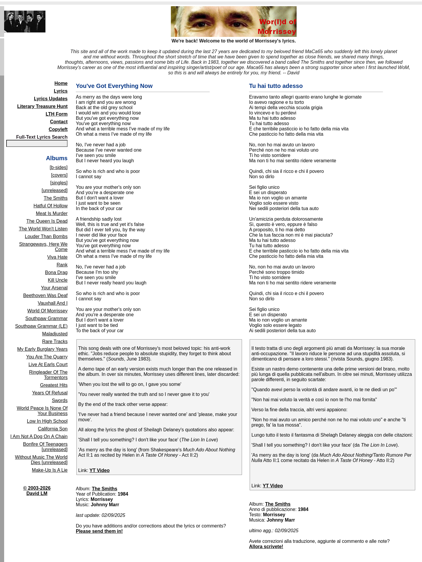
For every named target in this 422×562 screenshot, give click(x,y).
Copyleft (58, 129)
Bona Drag (56, 272)
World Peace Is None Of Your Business (42, 411)
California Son (53, 428)
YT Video (99, 470)
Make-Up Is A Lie (50, 470)
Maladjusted (55, 333)
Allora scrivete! (266, 546)
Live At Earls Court (48, 364)
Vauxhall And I (53, 303)
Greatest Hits (54, 385)
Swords (60, 400)
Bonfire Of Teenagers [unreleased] (45, 447)
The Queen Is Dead (47, 221)
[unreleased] (55, 190)
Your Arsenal (54, 287)
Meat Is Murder (52, 213)
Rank (62, 264)
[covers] (59, 175)
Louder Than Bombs (46, 236)
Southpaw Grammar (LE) (41, 326)
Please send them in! (99, 531)
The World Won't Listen (43, 228)
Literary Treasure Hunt (42, 106)
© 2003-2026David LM (37, 491)
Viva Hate (57, 257)
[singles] (59, 182)
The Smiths (56, 198)
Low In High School (47, 421)
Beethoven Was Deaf (45, 295)
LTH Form (57, 114)
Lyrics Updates (51, 98)
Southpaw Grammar (46, 318)
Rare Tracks (55, 341)
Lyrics (61, 91)
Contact (59, 121)
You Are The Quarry (47, 356)
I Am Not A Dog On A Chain (39, 436)
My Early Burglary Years (42, 349)
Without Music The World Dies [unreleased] (41, 460)
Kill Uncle (58, 280)
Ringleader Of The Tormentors (48, 375)
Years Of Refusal (50, 392)
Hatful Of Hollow (50, 205)
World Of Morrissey (47, 310)
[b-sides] (59, 167)
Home (61, 83)
